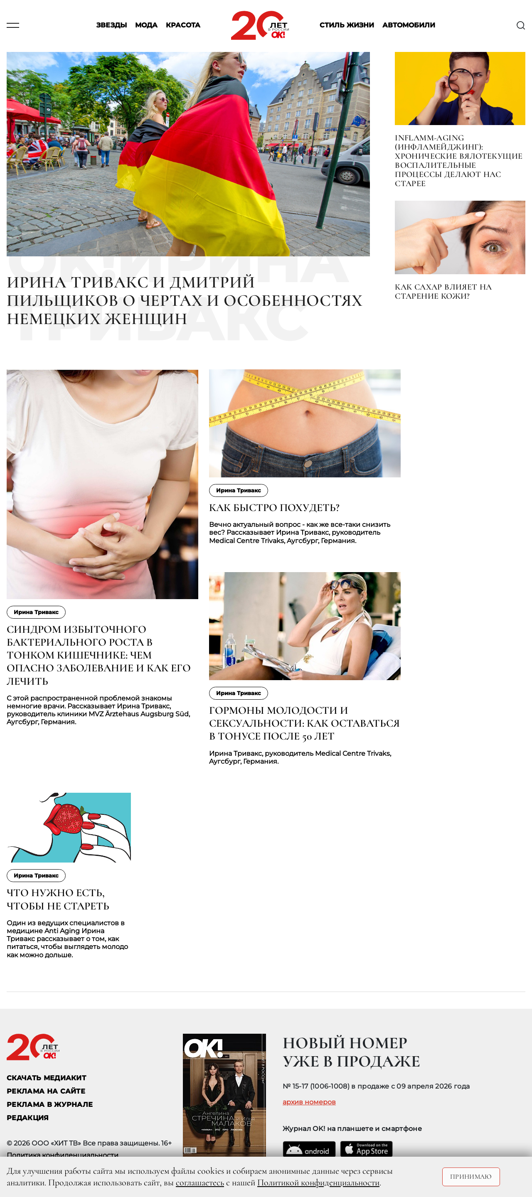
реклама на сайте (46, 1091)
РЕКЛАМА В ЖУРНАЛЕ (50, 1105)
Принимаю (471, 1176)
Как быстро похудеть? (274, 507)
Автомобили (408, 25)
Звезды (111, 25)
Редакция (28, 1118)
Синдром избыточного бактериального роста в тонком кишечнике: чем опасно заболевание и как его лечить (99, 655)
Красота (183, 25)
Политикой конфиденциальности (318, 1182)
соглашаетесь (200, 1182)
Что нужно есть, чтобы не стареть (58, 899)
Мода (146, 25)
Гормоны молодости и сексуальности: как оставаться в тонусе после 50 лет (304, 723)
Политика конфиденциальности (62, 1155)
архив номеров (309, 1102)
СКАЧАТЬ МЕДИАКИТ (46, 1078)
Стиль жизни (347, 25)
